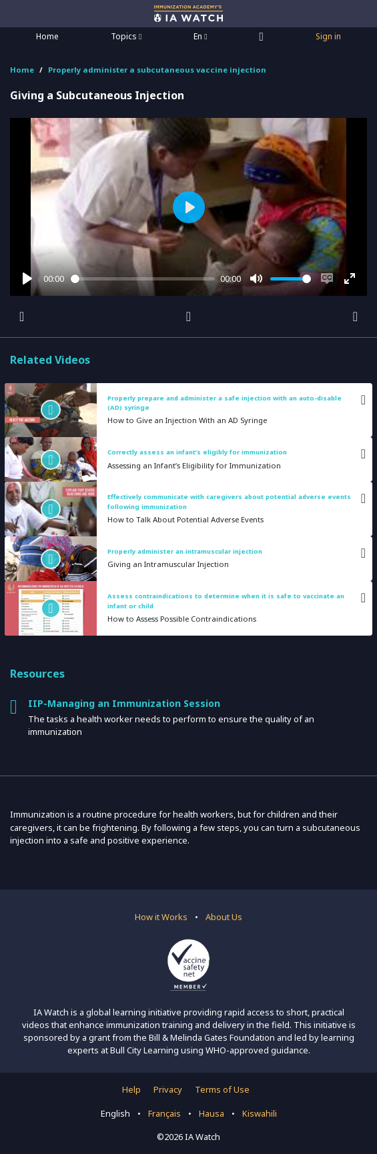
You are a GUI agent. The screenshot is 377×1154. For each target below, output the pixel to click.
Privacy (167, 1089)
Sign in (328, 36)
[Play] (27, 278)
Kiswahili (259, 1113)
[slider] (143, 279)
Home (47, 36)
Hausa (211, 1113)
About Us (224, 917)
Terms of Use (222, 1089)
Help (131, 1089)
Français (164, 1113)
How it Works (161, 917)
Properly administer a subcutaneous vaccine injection (157, 70)
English (115, 1113)
